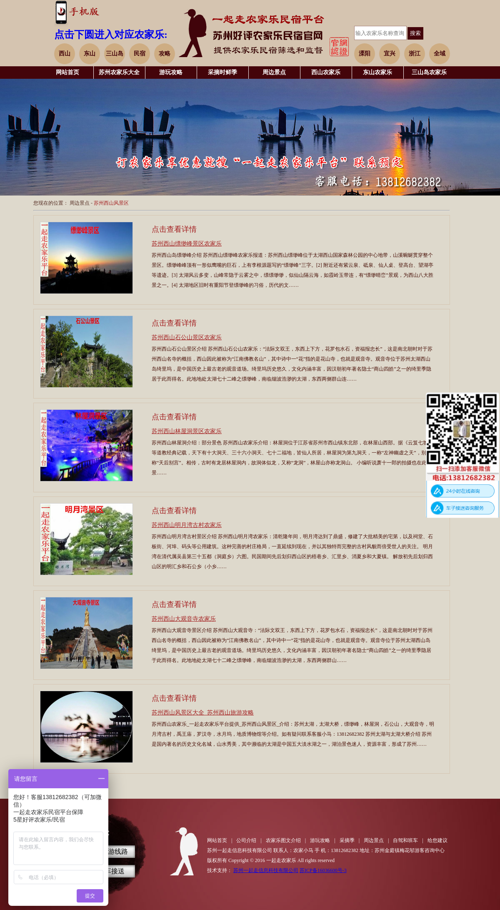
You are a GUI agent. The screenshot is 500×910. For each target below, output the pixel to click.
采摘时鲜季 (222, 72)
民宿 (139, 53)
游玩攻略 (170, 72)
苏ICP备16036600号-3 (323, 870)
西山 (64, 53)
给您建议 (438, 840)
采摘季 (347, 840)
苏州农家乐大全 (119, 72)
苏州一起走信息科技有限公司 (265, 870)
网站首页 (67, 72)
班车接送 (111, 871)
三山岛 (114, 53)
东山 (89, 53)
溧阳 (364, 53)
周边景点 (274, 72)
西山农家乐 (325, 72)
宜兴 (389, 53)
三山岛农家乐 (429, 72)
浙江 (414, 53)
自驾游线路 (111, 851)
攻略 (164, 53)
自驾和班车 (405, 840)
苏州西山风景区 (111, 203)
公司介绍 (246, 840)
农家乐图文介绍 (283, 840)
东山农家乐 (377, 72)
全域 (439, 53)
